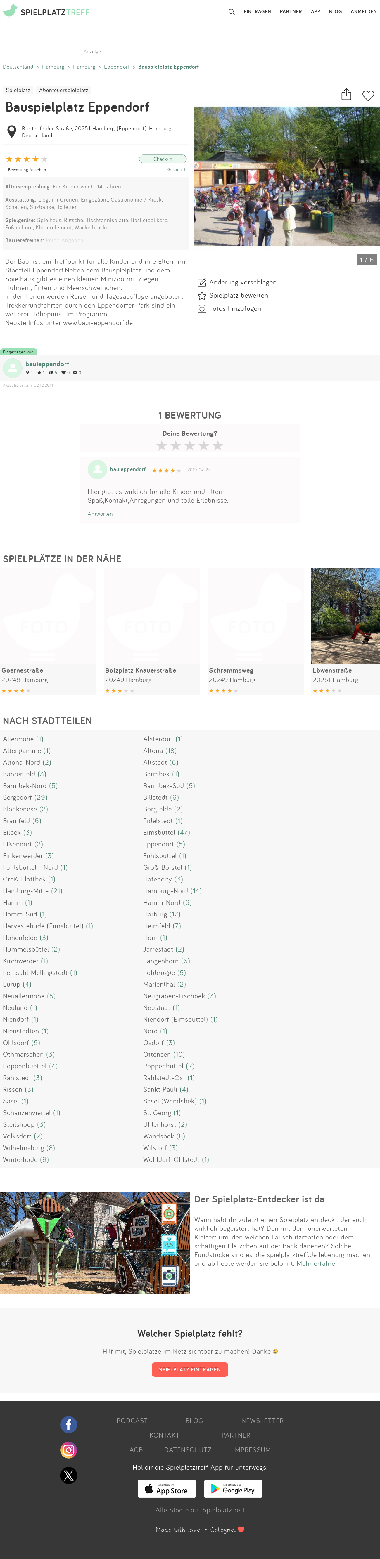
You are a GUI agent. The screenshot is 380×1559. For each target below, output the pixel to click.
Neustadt (156, 1007)
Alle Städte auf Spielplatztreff (200, 1509)
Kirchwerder (21, 960)
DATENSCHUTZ (188, 1449)
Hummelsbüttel (26, 949)
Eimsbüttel (159, 832)
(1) (40, 738)
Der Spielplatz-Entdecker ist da (259, 1198)
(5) (53, 785)
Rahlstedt (17, 1077)
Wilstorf (155, 1147)
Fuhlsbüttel (160, 855)
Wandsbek (158, 1135)
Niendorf (16, 1019)
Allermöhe (18, 738)
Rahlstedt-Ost (164, 1077)
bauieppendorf (47, 363)
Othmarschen (23, 1054)
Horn (150, 937)
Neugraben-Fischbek (174, 995)
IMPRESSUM (252, 1449)
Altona (153, 750)
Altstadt (155, 762)
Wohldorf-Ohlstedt (171, 1159)
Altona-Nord (21, 762)
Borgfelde (157, 808)
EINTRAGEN (257, 11)
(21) (57, 890)
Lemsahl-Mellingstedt (35, 972)
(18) (171, 750)
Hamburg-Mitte (26, 890)
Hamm (13, 902)
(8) (181, 1135)
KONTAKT (165, 1434)
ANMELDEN (364, 11)
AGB (136, 1449)
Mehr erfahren (318, 1263)
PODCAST (132, 1420)
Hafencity (157, 878)
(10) (179, 1054)
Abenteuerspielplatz (64, 89)
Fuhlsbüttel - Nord (30, 867)
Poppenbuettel (25, 1065)
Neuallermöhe (24, 995)
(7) (177, 925)
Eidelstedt (158, 820)
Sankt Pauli (160, 1089)
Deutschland (18, 66)
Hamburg (53, 66)
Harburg (155, 913)
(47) (184, 832)
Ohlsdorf (16, 1042)
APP (315, 11)
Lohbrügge (159, 972)
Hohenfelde (20, 937)
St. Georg (157, 1112)
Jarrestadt (158, 949)
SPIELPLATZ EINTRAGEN (190, 1369)
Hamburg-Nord (165, 890)
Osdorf (153, 1042)
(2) (47, 762)
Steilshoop (19, 1124)
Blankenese (20, 808)
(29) (41, 797)
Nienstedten (21, 1030)
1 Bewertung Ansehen (25, 169)
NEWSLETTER (262, 1420)
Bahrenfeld (19, 773)
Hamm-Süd (20, 913)
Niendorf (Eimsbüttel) (175, 1019)
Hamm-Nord (162, 902)
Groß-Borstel (162, 867)
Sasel (11, 1100)
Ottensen (157, 1054)
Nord (150, 1030)
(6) (174, 762)
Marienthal (159, 984)
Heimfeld (156, 925)
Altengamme (22, 750)
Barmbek (156, 773)
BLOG (335, 11)
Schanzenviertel (27, 1112)
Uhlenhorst (159, 1124)
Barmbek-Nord (25, 785)
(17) (175, 913)
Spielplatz (18, 89)
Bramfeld (16, 820)
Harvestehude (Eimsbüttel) (43, 925)
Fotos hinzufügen (235, 308)
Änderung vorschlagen (243, 281)
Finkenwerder (23, 855)
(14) (196, 890)
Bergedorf (17, 797)
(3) (42, 773)
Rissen (13, 1089)
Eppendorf (117, 66)
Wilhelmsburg (23, 1147)
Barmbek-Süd (163, 785)
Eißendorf (17, 843)
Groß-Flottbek (24, 878)
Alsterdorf (158, 738)
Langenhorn (161, 960)
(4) (27, 984)
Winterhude (20, 1159)
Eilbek (12, 832)
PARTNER (291, 11)
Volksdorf (17, 1135)
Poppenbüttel (163, 1065)
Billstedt (155, 797)
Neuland (15, 1007)
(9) (44, 1159)
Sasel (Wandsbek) (170, 1100)
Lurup (11, 984)
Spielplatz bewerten (238, 295)
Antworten (100, 513)
